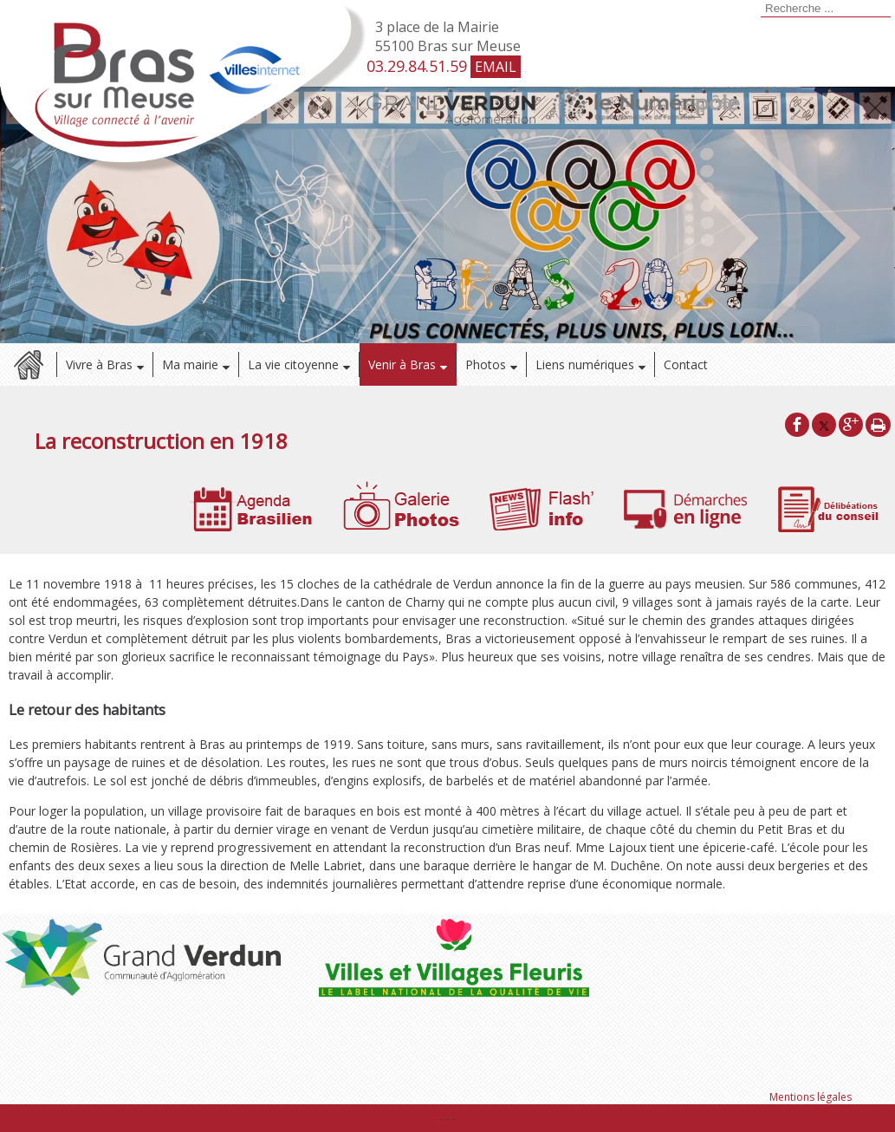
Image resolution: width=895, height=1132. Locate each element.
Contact (686, 364)
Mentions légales (810, 1097)
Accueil (28, 364)
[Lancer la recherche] (758, 10)
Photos (485, 364)
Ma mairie (190, 364)
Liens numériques (584, 364)
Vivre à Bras (99, 364)
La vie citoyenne (293, 364)
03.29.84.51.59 (416, 65)
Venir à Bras (402, 364)
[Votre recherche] (826, 8)
